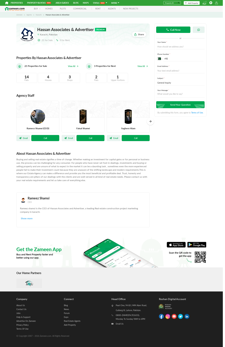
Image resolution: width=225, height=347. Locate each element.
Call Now (173, 29)
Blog (76, 2)
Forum (67, 313)
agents (112, 9)
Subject (161, 78)
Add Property (191, 3)
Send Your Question (180, 104)
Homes (49, 8)
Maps (86, 2)
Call (45, 138)
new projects (130, 9)
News (66, 309)
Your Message (163, 90)
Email (23, 138)
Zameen (19, 14)
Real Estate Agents (72, 321)
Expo (66, 317)
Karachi (39, 14)
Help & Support (23, 317)
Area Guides (62, 2)
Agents (29, 14)
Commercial (79, 8)
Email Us (119, 323)
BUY (37, 8)
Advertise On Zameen (26, 321)
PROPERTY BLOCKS (39, 2)
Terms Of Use (22, 328)
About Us (20, 305)
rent (98, 9)
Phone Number (164, 54)
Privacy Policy (22, 325)
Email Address (163, 66)
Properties (17, 2)
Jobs (18, 313)
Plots (63, 8)
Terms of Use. (197, 112)
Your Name (162, 42)
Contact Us (21, 309)
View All (73, 66)
